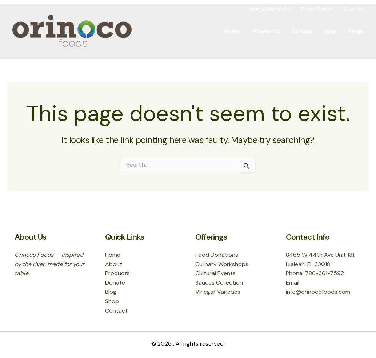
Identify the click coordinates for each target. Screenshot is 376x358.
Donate (302, 31)
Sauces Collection (219, 282)
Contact (355, 9)
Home (232, 31)
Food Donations (216, 255)
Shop (355, 31)
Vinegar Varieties (217, 292)
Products (266, 31)
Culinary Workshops (221, 264)
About (113, 264)
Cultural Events (215, 273)
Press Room (316, 9)
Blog (330, 31)
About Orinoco (269, 9)
